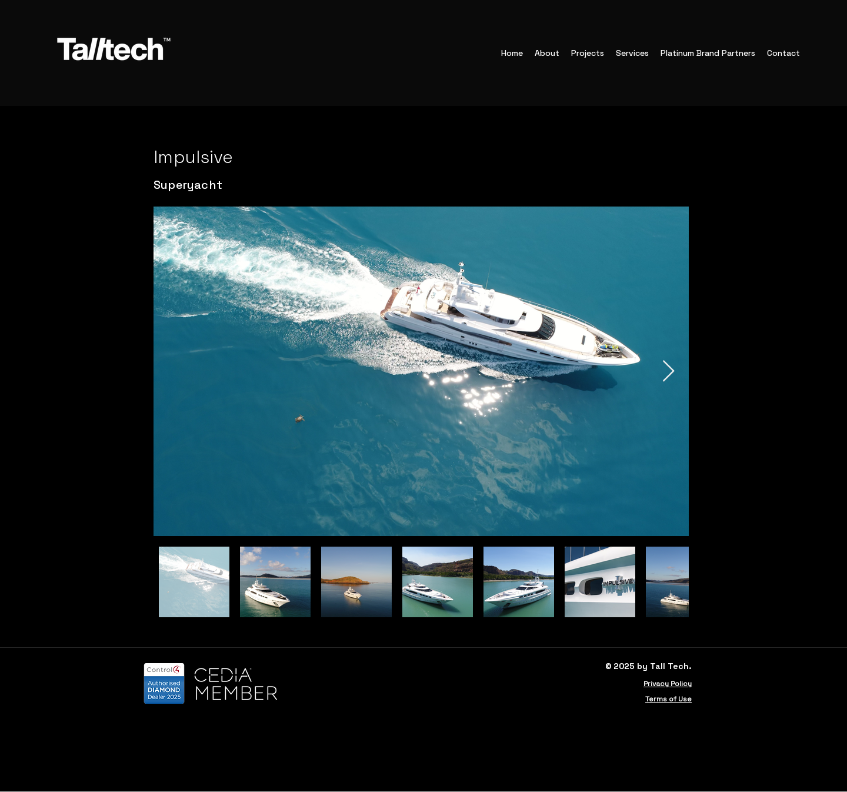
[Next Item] (668, 371)
